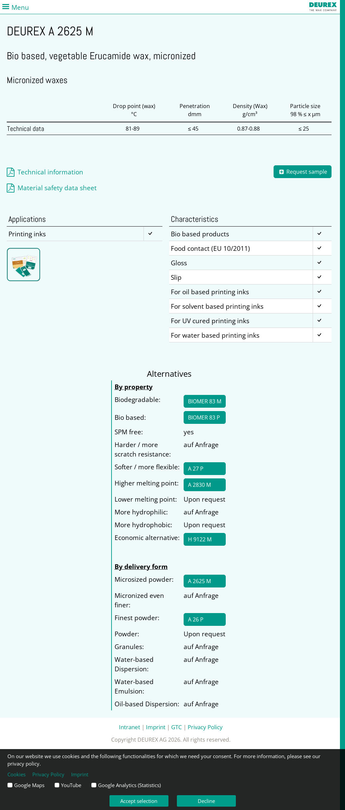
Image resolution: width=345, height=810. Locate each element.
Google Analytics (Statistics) (129, 785)
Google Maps (29, 785)
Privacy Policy (205, 727)
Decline (206, 801)
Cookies (16, 774)
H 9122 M (200, 539)
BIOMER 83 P (204, 417)
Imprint (155, 727)
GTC (176, 727)
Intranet (129, 727)
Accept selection (138, 801)
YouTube (71, 785)
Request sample (302, 171)
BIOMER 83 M (204, 401)
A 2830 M (199, 484)
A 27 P (195, 468)
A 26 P (195, 619)
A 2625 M (199, 581)
